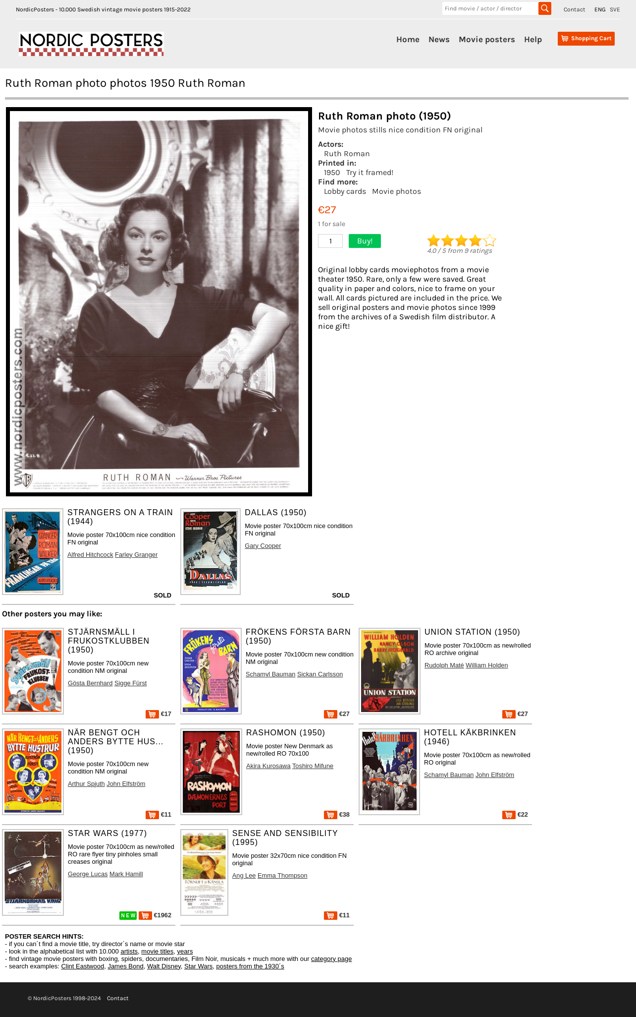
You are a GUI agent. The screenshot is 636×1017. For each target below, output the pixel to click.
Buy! (364, 240)
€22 (515, 814)
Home (408, 39)
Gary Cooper (263, 545)
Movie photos (396, 191)
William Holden (487, 665)
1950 (332, 172)
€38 (337, 814)
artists (129, 951)
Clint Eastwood (82, 966)
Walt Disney (164, 966)
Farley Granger (136, 554)
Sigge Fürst (130, 683)
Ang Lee (244, 875)
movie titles (157, 951)
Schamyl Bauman (270, 674)
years (185, 951)
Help (533, 39)
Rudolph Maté (444, 665)
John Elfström (125, 783)
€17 (158, 714)
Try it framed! (369, 172)
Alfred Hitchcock (90, 554)
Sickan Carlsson (320, 674)
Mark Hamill (126, 874)
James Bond (125, 966)
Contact (574, 9)
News (439, 39)
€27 (337, 714)
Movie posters (487, 39)
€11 (158, 814)
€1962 (155, 915)
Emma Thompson (283, 875)
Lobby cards (345, 191)
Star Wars (198, 966)
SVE (615, 9)
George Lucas (87, 874)
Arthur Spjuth (86, 783)
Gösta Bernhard (90, 683)
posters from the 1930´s (250, 966)
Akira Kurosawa (268, 766)
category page (331, 958)
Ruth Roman (347, 153)
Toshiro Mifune (312, 766)
